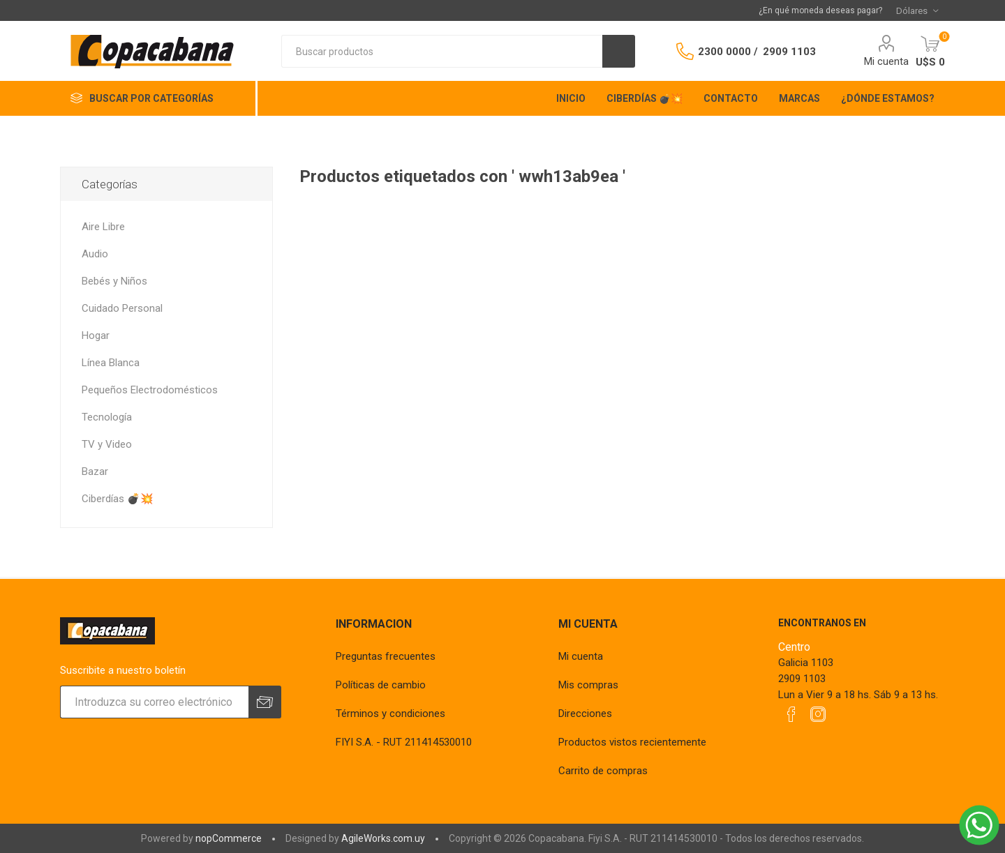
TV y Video (107, 444)
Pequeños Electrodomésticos (150, 390)
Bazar (95, 471)
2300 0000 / (728, 51)
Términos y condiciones (390, 713)
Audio (95, 254)
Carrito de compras (603, 770)
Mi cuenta (886, 61)
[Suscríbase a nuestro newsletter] (154, 702)
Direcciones (585, 713)
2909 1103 (789, 51)
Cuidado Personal (122, 308)
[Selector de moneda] (917, 10)
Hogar (96, 335)
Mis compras (588, 685)
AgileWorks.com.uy (383, 838)
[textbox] (441, 51)
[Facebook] (791, 714)
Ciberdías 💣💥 (118, 498)
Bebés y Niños (114, 281)
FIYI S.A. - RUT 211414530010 (404, 742)
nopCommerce (228, 838)
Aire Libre (103, 226)
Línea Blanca (111, 362)
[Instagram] (818, 714)
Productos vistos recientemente (632, 742)
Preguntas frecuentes (386, 656)
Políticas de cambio (381, 685)
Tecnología (107, 417)
